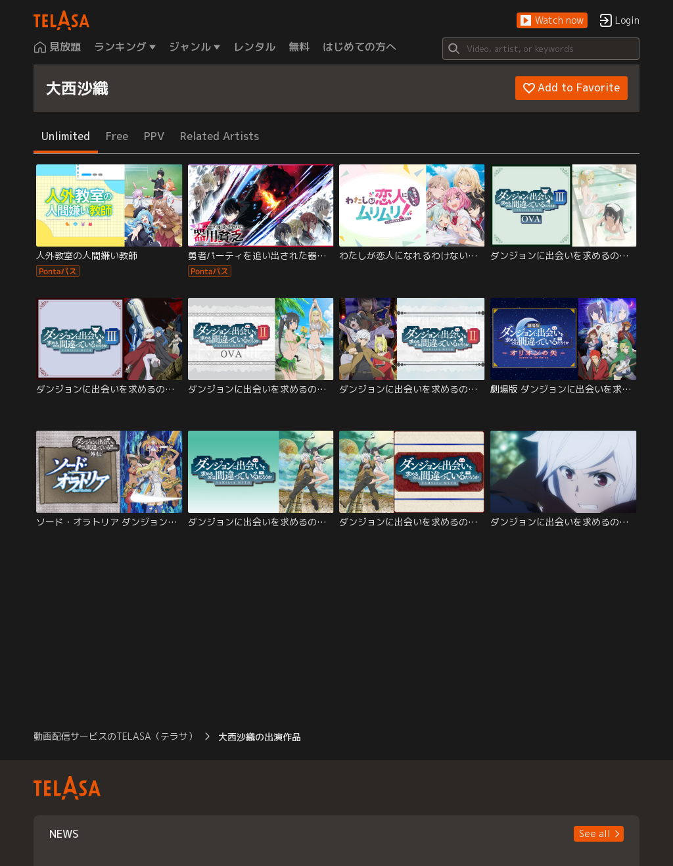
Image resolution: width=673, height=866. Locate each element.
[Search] (540, 48)
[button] (552, 20)
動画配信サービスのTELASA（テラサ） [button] (115, 736)
